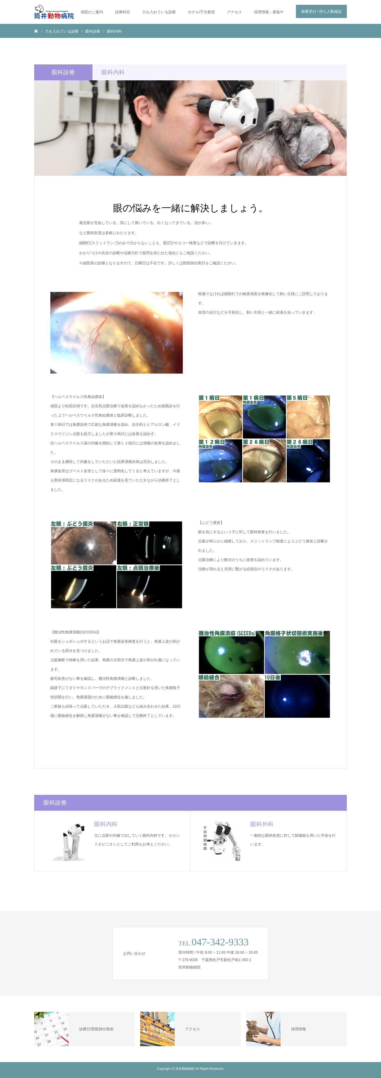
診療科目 (122, 12)
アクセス (234, 12)
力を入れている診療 (159, 12)
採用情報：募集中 (269, 12)
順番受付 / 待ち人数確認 (321, 11)
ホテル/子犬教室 (201, 12)
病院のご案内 (92, 12)
